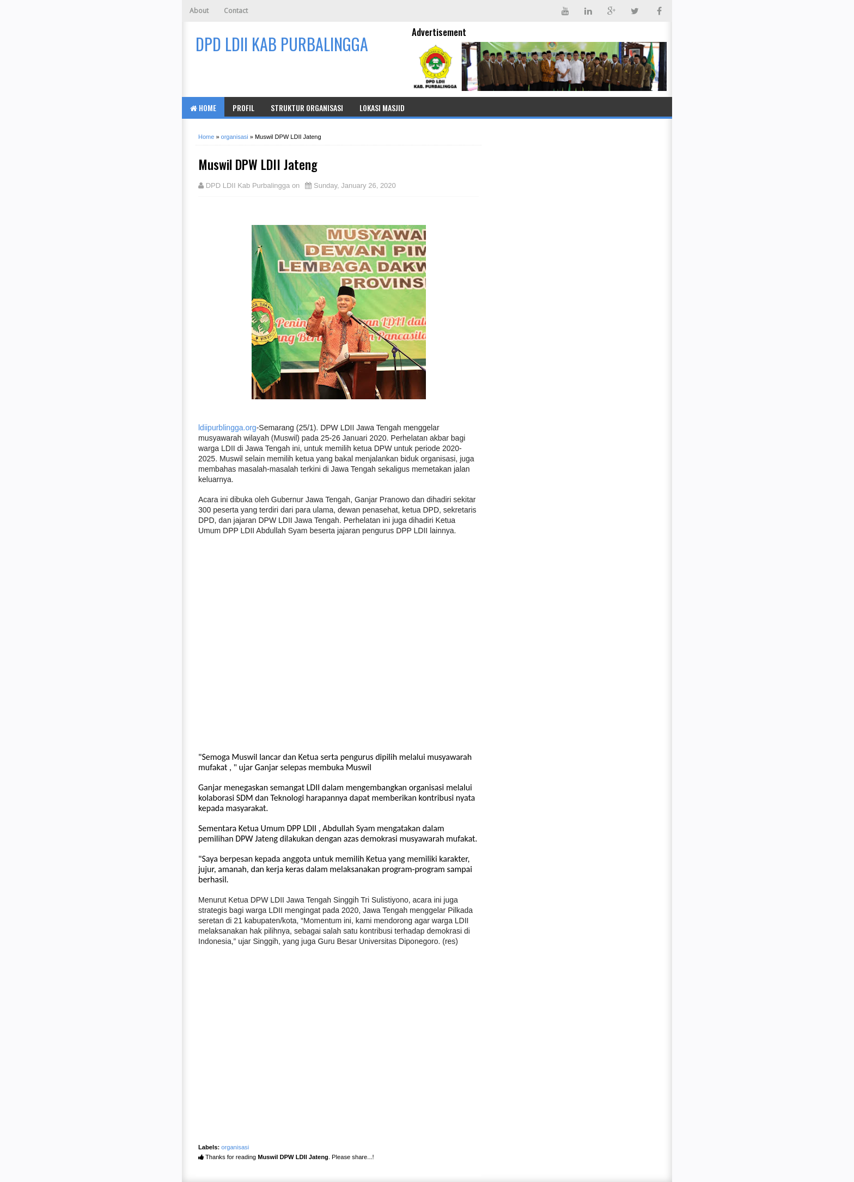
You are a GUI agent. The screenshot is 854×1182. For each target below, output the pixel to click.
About (199, 10)
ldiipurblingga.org (227, 427)
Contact (236, 10)
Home (203, 107)
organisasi (235, 1147)
